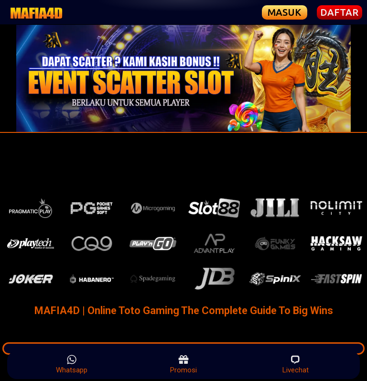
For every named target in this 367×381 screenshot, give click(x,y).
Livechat (295, 364)
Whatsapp (71, 364)
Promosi (183, 364)
